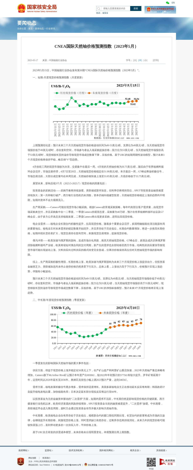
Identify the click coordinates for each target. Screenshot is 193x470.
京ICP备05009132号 (73, 465)
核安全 (105, 13)
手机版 (151, 463)
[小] (145, 60)
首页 (30, 28)
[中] (140, 60)
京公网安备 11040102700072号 (98, 465)
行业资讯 (50, 28)
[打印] (156, 60)
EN (173, 3)
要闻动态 (39, 28)
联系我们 (46, 458)
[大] (135, 60)
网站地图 (32, 458)
